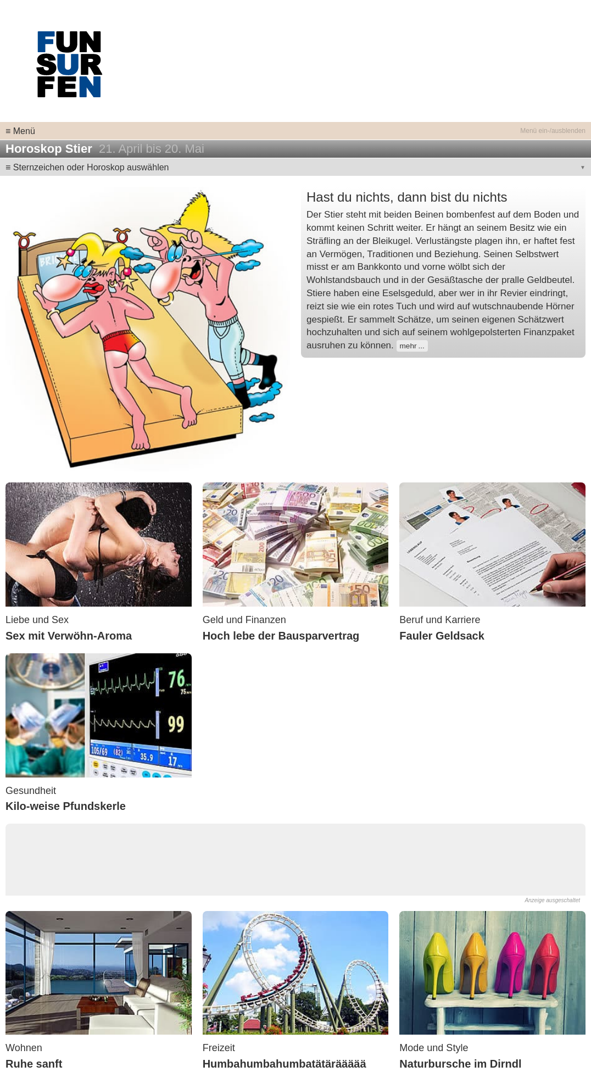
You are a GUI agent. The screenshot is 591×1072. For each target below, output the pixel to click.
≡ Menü (20, 131)
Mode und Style (433, 1047)
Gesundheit (30, 790)
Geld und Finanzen (244, 619)
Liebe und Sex (37, 619)
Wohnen (23, 1047)
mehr (408, 346)
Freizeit (219, 1047)
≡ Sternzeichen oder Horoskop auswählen (87, 167)
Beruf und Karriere (439, 619)
